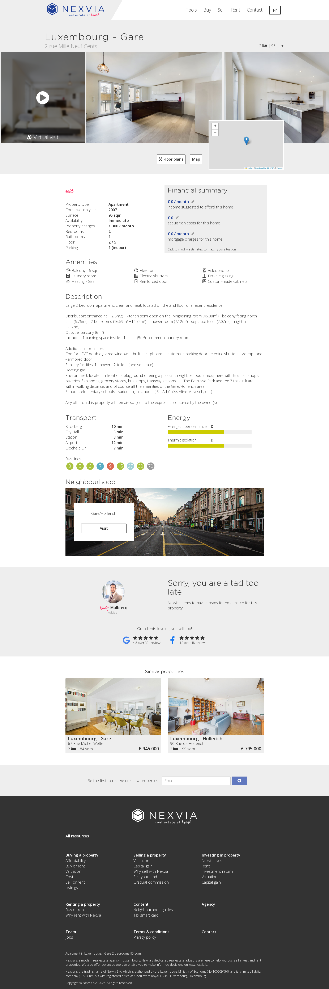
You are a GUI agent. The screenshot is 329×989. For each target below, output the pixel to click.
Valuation (73, 871)
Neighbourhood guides (153, 909)
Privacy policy (144, 937)
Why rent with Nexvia (83, 915)
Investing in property (221, 855)
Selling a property (149, 855)
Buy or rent (75, 865)
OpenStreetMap (260, 168)
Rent (235, 10)
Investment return (217, 871)
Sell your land (145, 876)
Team (70, 931)
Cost (69, 876)
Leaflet (248, 168)
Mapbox (279, 168)
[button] (246, 140)
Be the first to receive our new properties (122, 780)
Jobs (69, 937)
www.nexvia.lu (198, 965)
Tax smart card (146, 915)
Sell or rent (75, 882)
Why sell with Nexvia (150, 871)
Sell (221, 10)
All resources (77, 835)
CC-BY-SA (270, 168)
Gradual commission (151, 882)
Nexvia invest (212, 860)
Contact (254, 10)
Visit (104, 528)
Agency (208, 904)
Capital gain (143, 865)
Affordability (75, 860)
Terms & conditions (151, 931)
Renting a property (82, 904)
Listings (71, 887)
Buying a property (81, 855)
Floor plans (171, 159)
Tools (191, 10)
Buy (207, 10)
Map (196, 159)
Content (141, 904)
